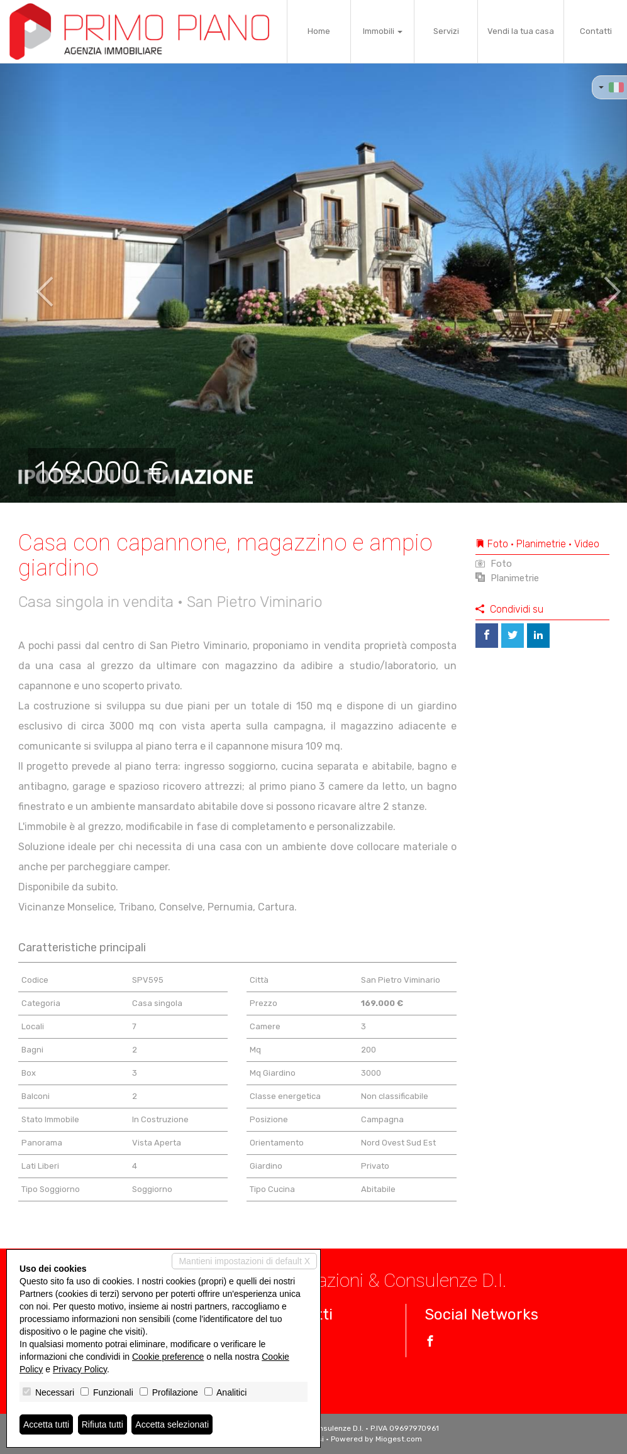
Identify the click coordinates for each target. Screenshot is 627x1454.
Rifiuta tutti (102, 1424)
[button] (31, 283)
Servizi (446, 31)
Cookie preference (168, 1357)
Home (319, 31)
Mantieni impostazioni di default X (244, 1261)
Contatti (596, 31)
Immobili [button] (382, 31)
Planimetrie (507, 578)
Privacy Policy (80, 1369)
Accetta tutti (46, 1424)
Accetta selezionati (172, 1424)
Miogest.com (398, 1439)
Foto (493, 563)
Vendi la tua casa (520, 31)
